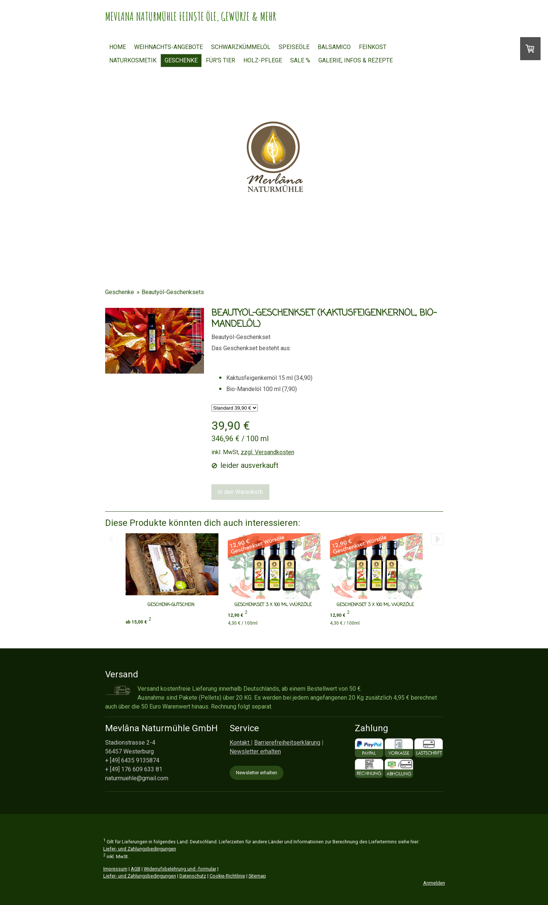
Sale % (300, 60)
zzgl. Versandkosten (267, 452)
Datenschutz (192, 876)
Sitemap (257, 876)
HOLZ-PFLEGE (262, 60)
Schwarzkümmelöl (240, 47)
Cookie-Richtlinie (227, 876)
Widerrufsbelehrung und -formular (180, 869)
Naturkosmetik (132, 60)
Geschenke (181, 60)
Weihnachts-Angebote (168, 47)
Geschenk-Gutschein (170, 605)
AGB (135, 869)
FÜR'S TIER (220, 60)
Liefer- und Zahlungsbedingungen (139, 849)
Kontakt (240, 742)
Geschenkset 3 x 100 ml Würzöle (273, 605)
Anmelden (434, 883)
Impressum (115, 869)
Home (117, 47)
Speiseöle (294, 47)
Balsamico (334, 47)
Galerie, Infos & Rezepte (355, 60)
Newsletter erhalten (256, 772)
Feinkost (372, 47)
